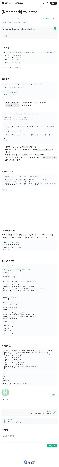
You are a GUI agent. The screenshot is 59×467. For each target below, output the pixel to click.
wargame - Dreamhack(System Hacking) (19, 29)
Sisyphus (4, 18)
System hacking (7, 22)
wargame (25, 22)
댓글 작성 (52, 446)
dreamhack (17, 22)
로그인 (54, 3)
